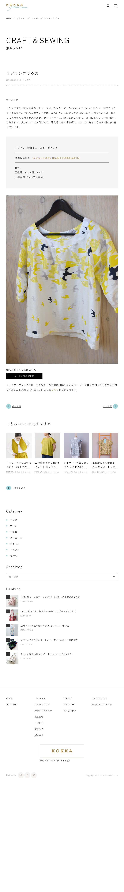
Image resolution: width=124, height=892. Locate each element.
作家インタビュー (43, 710)
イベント (39, 722)
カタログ (67, 698)
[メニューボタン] (115, 6)
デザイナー (68, 704)
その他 (13, 555)
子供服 (13, 532)
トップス (35, 18)
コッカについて (99, 698)
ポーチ (13, 526)
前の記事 (16, 406)
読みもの (39, 728)
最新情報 (39, 716)
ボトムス (15, 544)
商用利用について (100, 704)
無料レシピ (21, 18)
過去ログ (39, 735)
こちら (55, 389)
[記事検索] (108, 6)
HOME (8, 18)
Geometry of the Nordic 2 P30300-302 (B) (56, 157)
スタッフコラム (42, 704)
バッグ (13, 520)
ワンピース (16, 538)
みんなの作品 (69, 710)
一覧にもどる (18, 487)
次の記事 (107, 406)
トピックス (40, 698)
